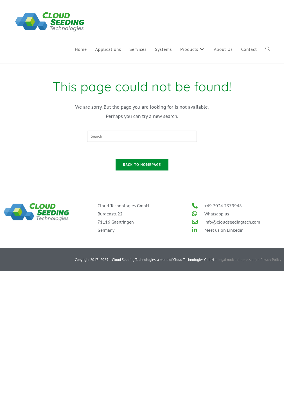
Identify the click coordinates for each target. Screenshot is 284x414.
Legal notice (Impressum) (237, 259)
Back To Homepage (142, 164)
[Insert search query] (142, 136)
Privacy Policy (270, 259)
